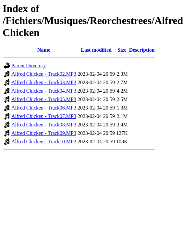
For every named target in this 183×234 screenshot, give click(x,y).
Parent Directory (28, 65)
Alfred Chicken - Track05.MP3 (43, 99)
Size (122, 50)
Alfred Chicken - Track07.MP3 (43, 116)
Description (142, 50)
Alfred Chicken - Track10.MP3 (43, 141)
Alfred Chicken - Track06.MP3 (43, 107)
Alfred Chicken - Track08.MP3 (43, 124)
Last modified (96, 50)
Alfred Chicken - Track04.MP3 (43, 91)
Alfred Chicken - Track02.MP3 (43, 74)
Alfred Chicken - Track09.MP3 (43, 133)
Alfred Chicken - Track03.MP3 (43, 82)
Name (43, 50)
